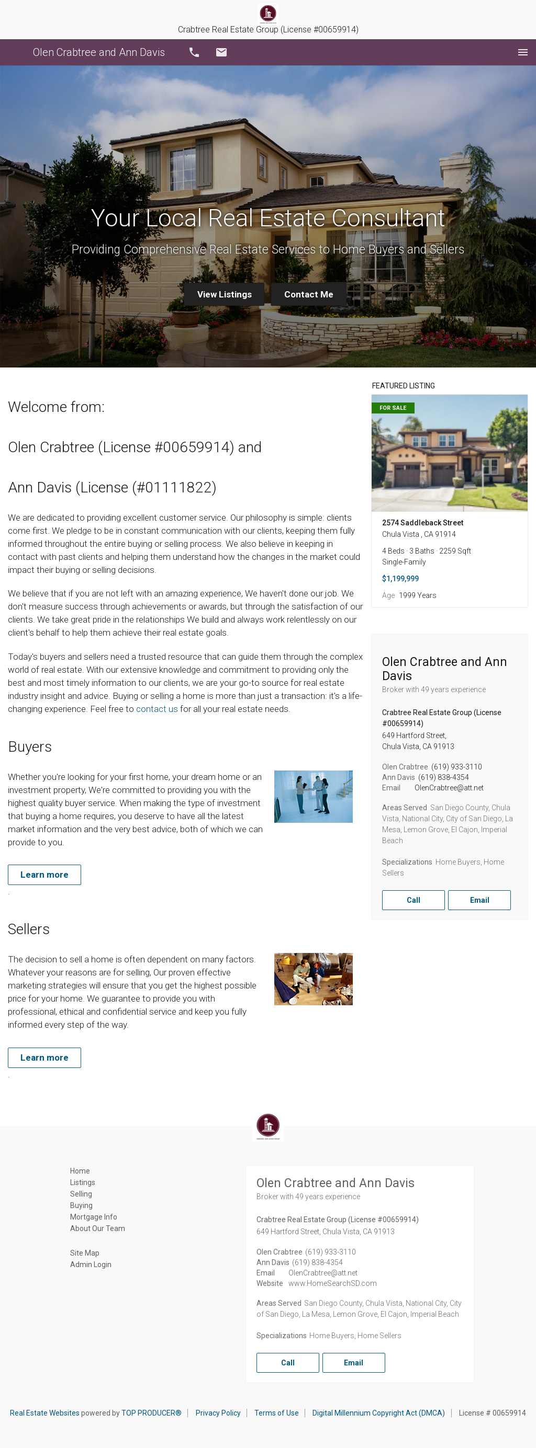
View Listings (224, 294)
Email (221, 52)
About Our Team (97, 1228)
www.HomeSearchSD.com (332, 1283)
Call (194, 52)
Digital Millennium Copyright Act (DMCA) (378, 1413)
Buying (81, 1205)
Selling (81, 1194)
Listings (82, 1182)
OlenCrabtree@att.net (449, 788)
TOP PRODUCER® (151, 1413)
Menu (523, 52)
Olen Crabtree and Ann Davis (99, 52)
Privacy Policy (218, 1413)
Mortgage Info (93, 1217)
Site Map (84, 1253)
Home (80, 1171)
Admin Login (90, 1264)
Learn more (44, 874)
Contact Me (308, 294)
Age (388, 595)
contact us (157, 709)
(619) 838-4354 (443, 777)
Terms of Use (276, 1413)
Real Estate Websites (45, 1413)
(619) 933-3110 (456, 767)
